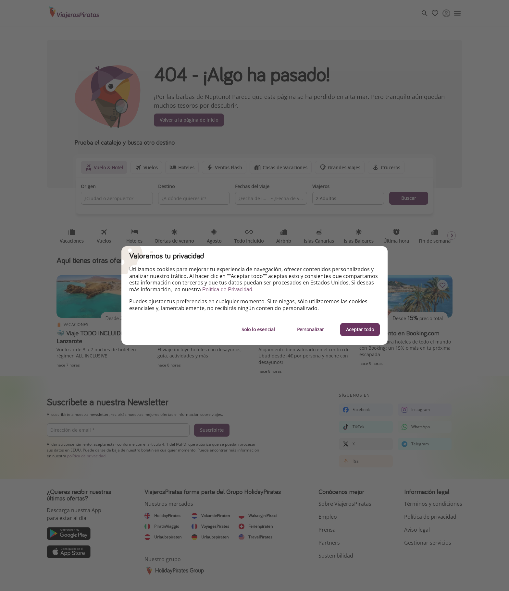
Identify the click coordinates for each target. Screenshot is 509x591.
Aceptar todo (360, 329)
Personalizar (310, 329)
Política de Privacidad (227, 289)
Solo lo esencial (258, 329)
